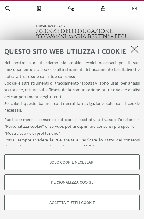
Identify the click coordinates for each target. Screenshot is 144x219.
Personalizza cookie (72, 182)
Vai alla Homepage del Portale (18, 31)
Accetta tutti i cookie (72, 202)
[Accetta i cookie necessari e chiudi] (134, 49)
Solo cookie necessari (72, 162)
